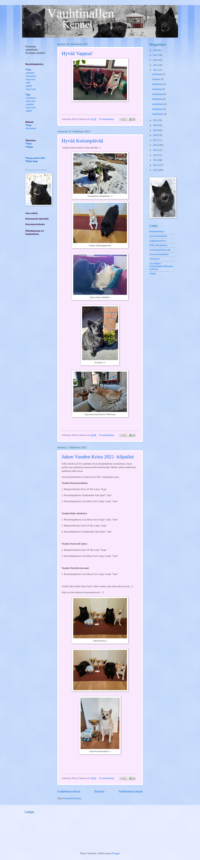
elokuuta (156, 79)
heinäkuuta (157, 84)
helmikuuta (157, 109)
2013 (155, 160)
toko (28, 82)
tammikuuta (158, 114)
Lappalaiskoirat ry (158, 240)
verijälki (30, 104)
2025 (155, 55)
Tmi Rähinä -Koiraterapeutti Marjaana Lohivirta (161, 266)
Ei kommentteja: (107, 119)
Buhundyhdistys (157, 231)
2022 (155, 70)
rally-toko (30, 79)
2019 (155, 130)
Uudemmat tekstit (68, 791)
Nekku (29, 147)
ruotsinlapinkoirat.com (160, 250)
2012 (155, 165)
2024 (155, 60)
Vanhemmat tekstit (131, 791)
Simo (29, 143)
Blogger (116, 853)
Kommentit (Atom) (72, 798)
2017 (155, 140)
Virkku (153, 273)
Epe (28, 94)
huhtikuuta (157, 99)
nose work (31, 89)
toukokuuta (157, 94)
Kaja (28, 125)
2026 (155, 50)
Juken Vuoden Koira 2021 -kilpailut (98, 456)
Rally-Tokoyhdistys (159, 245)
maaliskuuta (158, 104)
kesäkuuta (157, 89)
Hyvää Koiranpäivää (82, 140)
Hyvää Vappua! (77, 53)
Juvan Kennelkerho (158, 236)
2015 (155, 150)
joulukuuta (157, 74)
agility (29, 111)
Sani (28, 69)
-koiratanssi (30, 98)
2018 (155, 135)
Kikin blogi (32, 161)
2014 (155, 155)
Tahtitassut (155, 259)
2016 (155, 145)
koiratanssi (31, 76)
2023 (155, 65)
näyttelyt (30, 73)
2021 (155, 120)
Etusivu (99, 791)
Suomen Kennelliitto (159, 254)
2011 (155, 170)
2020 (155, 125)
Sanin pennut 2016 (35, 158)
